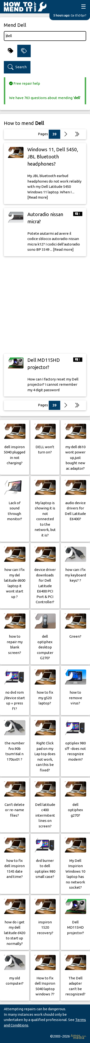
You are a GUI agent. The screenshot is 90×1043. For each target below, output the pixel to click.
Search (17, 67)
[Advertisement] (45, 305)
